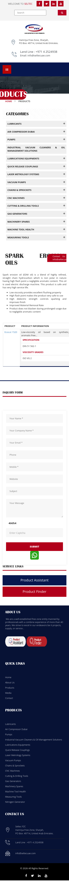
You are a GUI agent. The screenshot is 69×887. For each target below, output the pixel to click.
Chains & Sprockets (15, 765)
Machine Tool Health (15, 791)
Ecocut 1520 (10, 332)
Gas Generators (13, 781)
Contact (9, 698)
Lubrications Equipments (17, 744)
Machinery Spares (14, 786)
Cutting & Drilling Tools (16, 775)
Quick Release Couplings (17, 750)
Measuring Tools (13, 796)
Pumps (8, 734)
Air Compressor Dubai (16, 729)
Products (9, 687)
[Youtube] (46, 876)
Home (8, 101)
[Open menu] (7, 69)
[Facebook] (39, 3)
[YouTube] (60, 3)
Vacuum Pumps (13, 760)
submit (34, 546)
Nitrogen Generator (15, 801)
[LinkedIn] (53, 3)
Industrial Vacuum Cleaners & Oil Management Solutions (33, 739)
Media (8, 692)
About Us (9, 682)
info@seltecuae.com (38, 55)
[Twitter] (46, 3)
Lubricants (10, 724)
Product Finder (34, 591)
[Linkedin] (39, 876)
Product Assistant (35, 580)
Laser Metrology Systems (17, 755)
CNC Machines (12, 770)
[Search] (62, 12)
